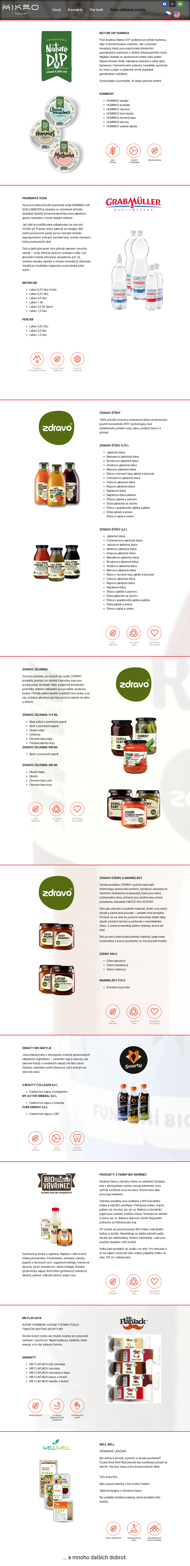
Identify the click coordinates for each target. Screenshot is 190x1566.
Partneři (96, 10)
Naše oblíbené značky (128, 10)
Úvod (56, 10)
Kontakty (75, 10)
